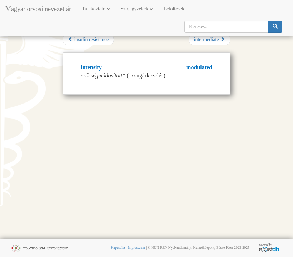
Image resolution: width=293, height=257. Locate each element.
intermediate (209, 39)
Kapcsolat (118, 248)
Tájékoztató (96, 8)
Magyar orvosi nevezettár (38, 8)
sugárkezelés (149, 75)
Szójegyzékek (137, 8)
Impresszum (136, 248)
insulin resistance (88, 39)
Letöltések (174, 8)
